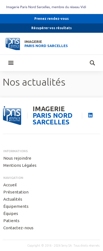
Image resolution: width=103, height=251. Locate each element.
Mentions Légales (20, 165)
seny (12, 115)
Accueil (10, 184)
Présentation (16, 192)
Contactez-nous (18, 227)
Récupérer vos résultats (51, 28)
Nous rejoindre (17, 158)
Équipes (10, 213)
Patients (11, 220)
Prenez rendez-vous (51, 18)
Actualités (12, 199)
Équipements (16, 206)
